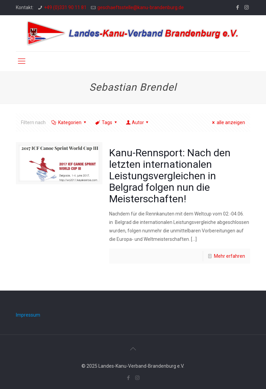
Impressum (28, 315)
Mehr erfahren (229, 256)
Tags (106, 122)
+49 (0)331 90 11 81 (65, 7)
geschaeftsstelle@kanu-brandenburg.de (140, 7)
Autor (137, 122)
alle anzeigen (227, 122)
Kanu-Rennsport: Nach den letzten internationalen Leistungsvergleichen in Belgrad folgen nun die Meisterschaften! (170, 176)
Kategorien (69, 122)
